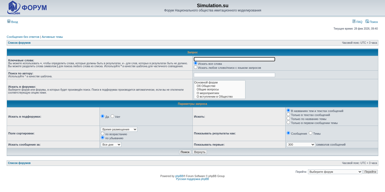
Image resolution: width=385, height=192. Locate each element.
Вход (12, 21)
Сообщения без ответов (23, 36)
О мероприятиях (219, 93)
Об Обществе (219, 86)
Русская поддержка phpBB (192, 179)
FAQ (357, 21)
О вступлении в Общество (219, 96)
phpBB (179, 176)
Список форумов (19, 42)
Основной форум (219, 82)
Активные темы (52, 36)
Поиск (371, 21)
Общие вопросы (219, 89)
